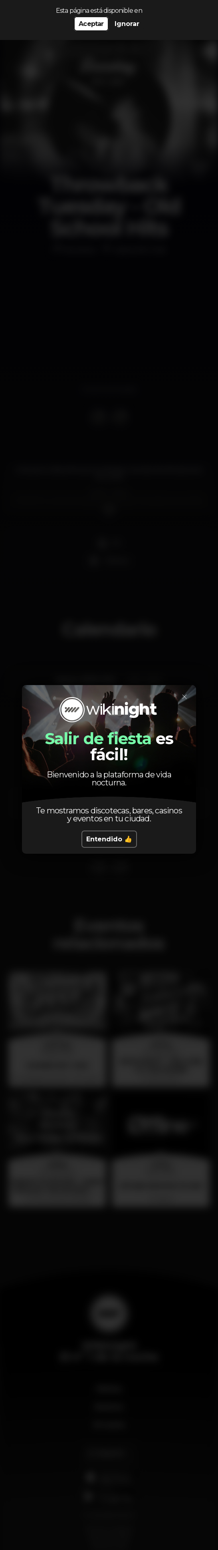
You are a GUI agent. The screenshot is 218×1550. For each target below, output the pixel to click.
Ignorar (127, 24)
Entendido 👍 (109, 839)
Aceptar (91, 24)
